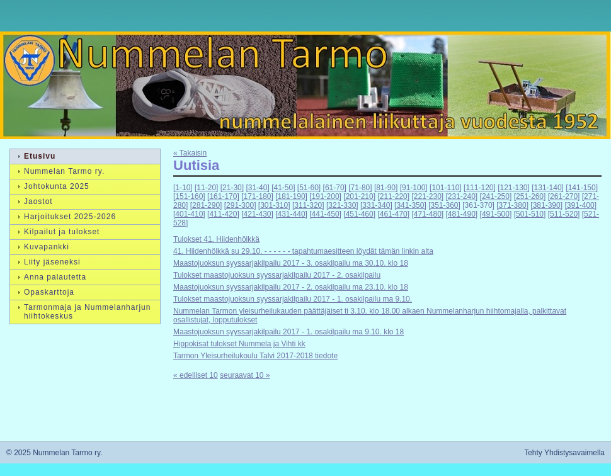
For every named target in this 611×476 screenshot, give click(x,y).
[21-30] (232, 187)
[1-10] (183, 187)
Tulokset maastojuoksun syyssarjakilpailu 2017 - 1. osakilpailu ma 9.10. (292, 299)
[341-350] (410, 205)
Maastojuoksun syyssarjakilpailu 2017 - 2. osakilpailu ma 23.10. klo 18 (290, 287)
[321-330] (342, 205)
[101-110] (446, 187)
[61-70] (334, 187)
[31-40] (257, 187)
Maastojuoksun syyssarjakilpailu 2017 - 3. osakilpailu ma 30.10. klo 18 (290, 263)
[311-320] (308, 205)
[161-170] (223, 196)
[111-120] (480, 187)
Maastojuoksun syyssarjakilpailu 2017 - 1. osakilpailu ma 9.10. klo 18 (288, 331)
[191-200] (325, 196)
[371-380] (512, 205)
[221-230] (427, 196)
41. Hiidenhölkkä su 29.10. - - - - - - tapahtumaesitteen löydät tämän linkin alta (303, 251)
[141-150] (582, 187)
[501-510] (530, 214)
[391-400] (580, 205)
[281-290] (206, 205)
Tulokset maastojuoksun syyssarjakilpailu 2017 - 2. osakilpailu (276, 275)
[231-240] (462, 196)
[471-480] (427, 214)
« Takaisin (190, 153)
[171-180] (257, 196)
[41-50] (283, 187)
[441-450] (325, 214)
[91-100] (414, 187)
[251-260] (530, 196)
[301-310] (274, 205)
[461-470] (393, 214)
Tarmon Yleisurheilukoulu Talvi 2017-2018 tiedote (255, 355)
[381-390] (546, 205)
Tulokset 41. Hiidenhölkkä (216, 239)
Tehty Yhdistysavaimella (564, 452)
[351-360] (444, 205)
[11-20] (206, 187)
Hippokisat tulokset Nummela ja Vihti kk (239, 343)
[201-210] (359, 196)
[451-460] (359, 214)
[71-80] (360, 187)
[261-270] (564, 196)
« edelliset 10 (195, 375)
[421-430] (257, 214)
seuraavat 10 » (245, 375)
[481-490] (462, 214)
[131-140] (548, 187)
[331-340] (376, 205)
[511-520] (564, 214)
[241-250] (496, 196)
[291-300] (240, 205)
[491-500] (496, 214)
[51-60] (309, 187)
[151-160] (189, 196)
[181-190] (291, 196)
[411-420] (223, 214)
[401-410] (189, 214)
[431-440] (291, 214)
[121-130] (514, 187)
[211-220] (393, 196)
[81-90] (385, 187)
